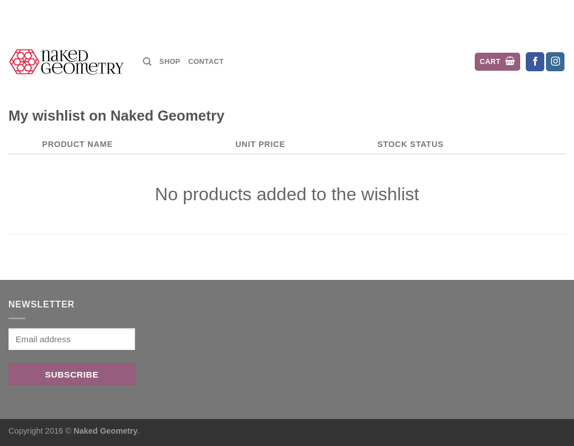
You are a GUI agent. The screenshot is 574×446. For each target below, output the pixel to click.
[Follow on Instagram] (555, 61)
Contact (206, 61)
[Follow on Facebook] (535, 61)
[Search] (147, 61)
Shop (169, 61)
